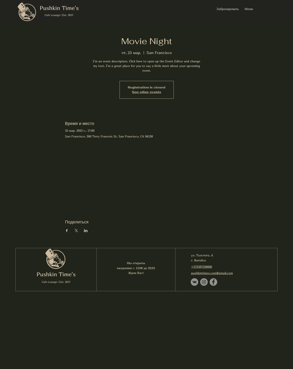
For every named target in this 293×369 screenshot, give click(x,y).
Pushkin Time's (56, 274)
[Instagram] (204, 282)
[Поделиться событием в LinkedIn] (86, 230)
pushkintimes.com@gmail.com (212, 273)
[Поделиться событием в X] (76, 230)
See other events (146, 92)
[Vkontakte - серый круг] (194, 282)
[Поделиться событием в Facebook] (67, 230)
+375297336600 (201, 267)
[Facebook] (213, 282)
